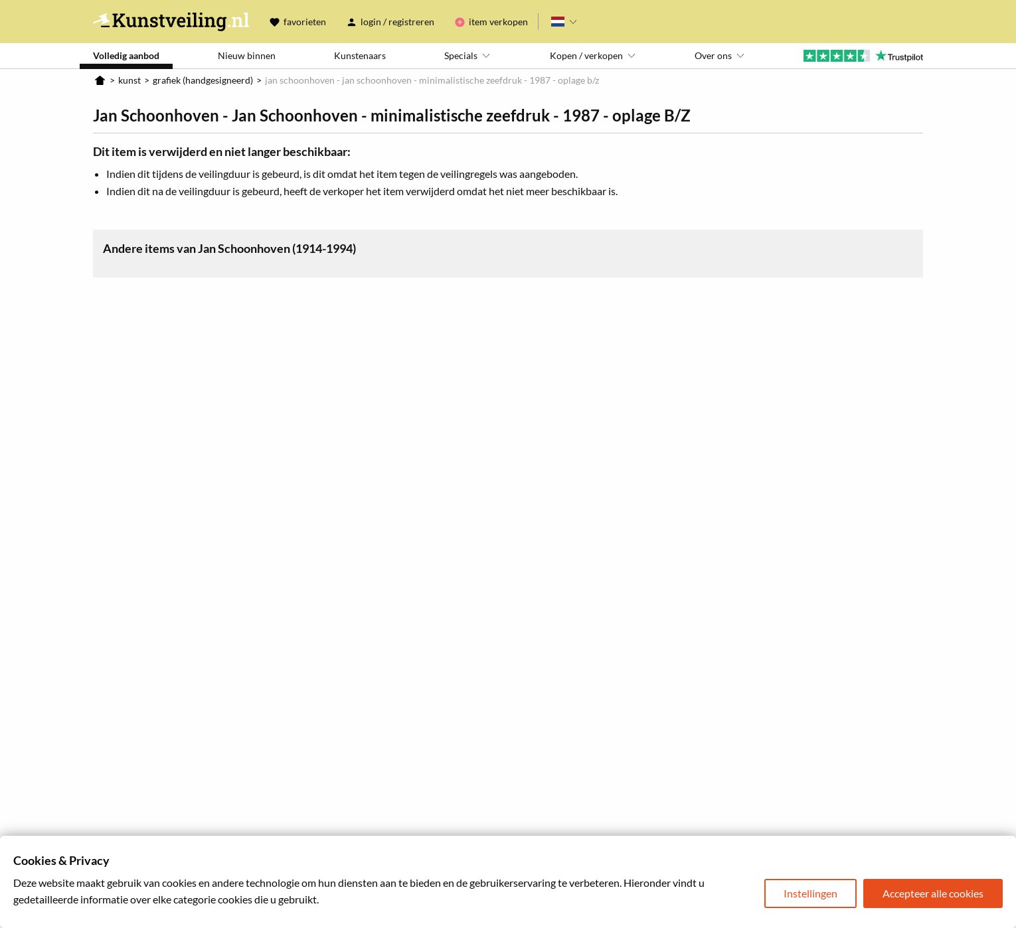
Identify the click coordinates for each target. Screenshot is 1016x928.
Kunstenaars (360, 55)
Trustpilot (863, 56)
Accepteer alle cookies (933, 893)
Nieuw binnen (247, 55)
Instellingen (810, 893)
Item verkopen (498, 21)
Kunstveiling (171, 21)
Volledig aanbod (126, 55)
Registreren (411, 21)
